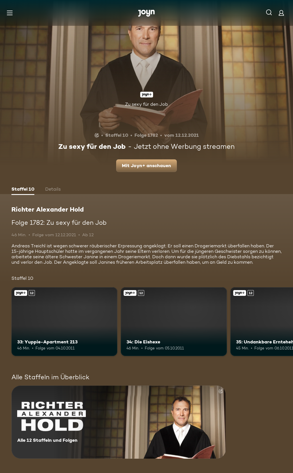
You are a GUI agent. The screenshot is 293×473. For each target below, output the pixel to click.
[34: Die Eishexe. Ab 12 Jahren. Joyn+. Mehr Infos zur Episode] (174, 321)
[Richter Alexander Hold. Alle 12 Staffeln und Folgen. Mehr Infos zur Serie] (118, 422)
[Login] (281, 13)
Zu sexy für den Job (146, 104)
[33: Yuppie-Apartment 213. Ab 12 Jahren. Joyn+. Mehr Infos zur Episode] (64, 321)
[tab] (22, 190)
